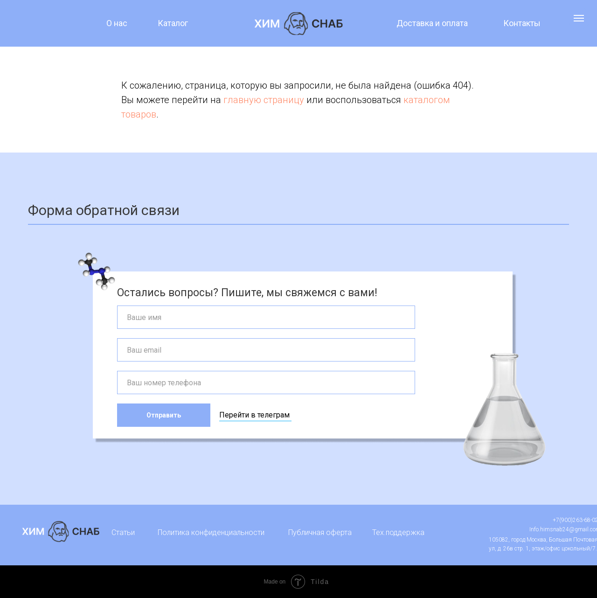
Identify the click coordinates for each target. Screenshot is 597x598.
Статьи (123, 532)
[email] (266, 350)
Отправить (163, 415)
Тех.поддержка (398, 532)
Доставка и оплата (432, 23)
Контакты (522, 23)
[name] (266, 317)
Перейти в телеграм (254, 414)
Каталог (173, 23)
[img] (299, 23)
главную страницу (263, 99)
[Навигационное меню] (579, 18)
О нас (116, 23)
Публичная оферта (320, 532)
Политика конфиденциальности (211, 532)
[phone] (266, 382)
